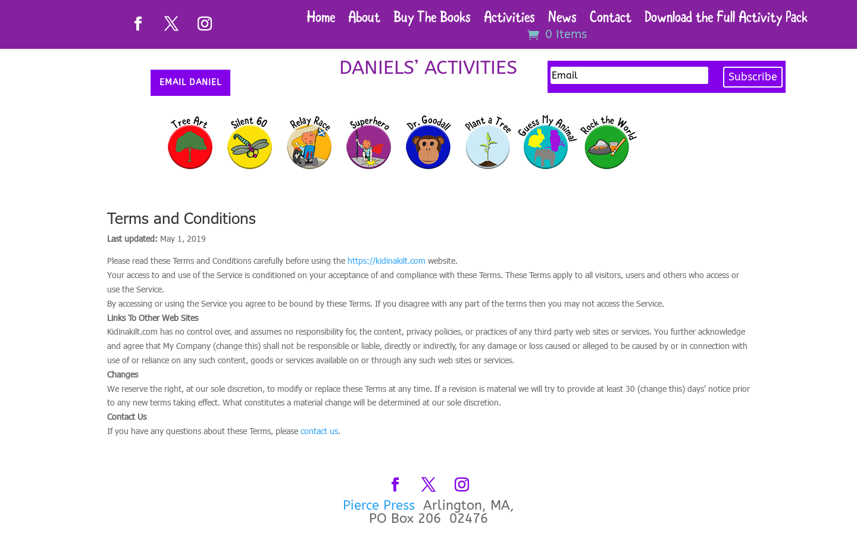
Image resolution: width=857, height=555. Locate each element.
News (562, 20)
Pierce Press (381, 505)
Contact (610, 20)
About (364, 20)
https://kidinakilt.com (387, 260)
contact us (319, 430)
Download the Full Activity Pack (726, 20)
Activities (509, 20)
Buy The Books (432, 20)
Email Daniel (190, 82)
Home (320, 20)
